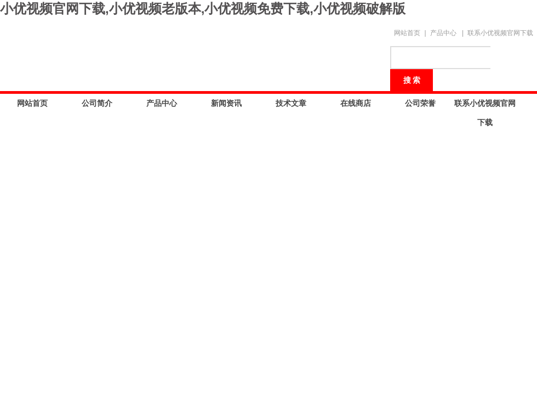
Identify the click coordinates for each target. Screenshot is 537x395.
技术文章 (291, 103)
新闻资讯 (226, 103)
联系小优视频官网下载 (500, 33)
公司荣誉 (420, 103)
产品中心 (443, 33)
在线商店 (355, 103)
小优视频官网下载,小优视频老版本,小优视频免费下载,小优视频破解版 (202, 8)
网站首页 (407, 33)
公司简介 (97, 103)
